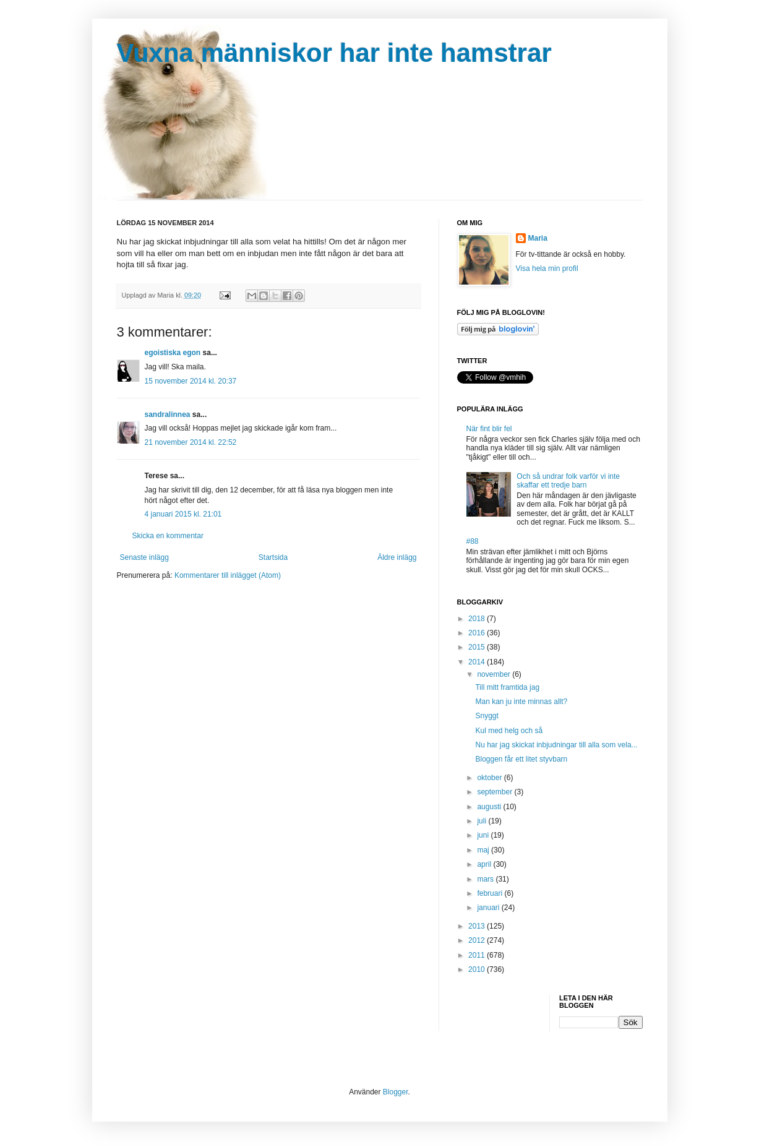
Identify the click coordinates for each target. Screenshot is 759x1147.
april (485, 864)
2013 (477, 926)
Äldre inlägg (396, 557)
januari (489, 907)
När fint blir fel (489, 428)
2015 (477, 647)
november (494, 674)
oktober (490, 777)
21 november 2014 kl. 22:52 (191, 442)
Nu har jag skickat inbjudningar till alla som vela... (556, 745)
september (495, 792)
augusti (490, 806)
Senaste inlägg (144, 557)
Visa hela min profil (547, 268)
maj (484, 850)
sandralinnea (168, 414)
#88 (472, 541)
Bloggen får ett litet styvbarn (521, 759)
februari (490, 893)
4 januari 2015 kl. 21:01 (183, 514)
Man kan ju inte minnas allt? (521, 701)
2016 (477, 633)
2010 (477, 969)
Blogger (395, 1092)
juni (484, 835)
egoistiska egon (173, 352)
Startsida (273, 557)
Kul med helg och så (508, 730)
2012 (477, 940)
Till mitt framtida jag (507, 687)
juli (482, 821)
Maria (537, 238)
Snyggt (486, 715)
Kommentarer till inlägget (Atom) (227, 575)
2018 (477, 618)
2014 (477, 662)
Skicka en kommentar (168, 535)
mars (486, 879)
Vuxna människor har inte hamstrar (334, 52)
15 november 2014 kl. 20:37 (191, 381)
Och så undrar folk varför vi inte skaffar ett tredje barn (568, 480)
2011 (477, 955)
